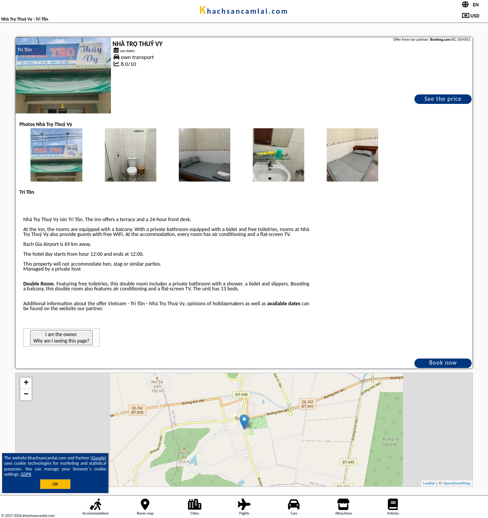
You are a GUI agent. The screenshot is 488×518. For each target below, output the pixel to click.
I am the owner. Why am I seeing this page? (61, 337)
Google (98, 458)
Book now (443, 362)
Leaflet (429, 483)
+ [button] (26, 383)
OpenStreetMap (456, 483)
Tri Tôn (25, 49)
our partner (89, 308)
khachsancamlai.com (243, 11)
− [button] (26, 394)
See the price (443, 98)
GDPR (26, 474)
